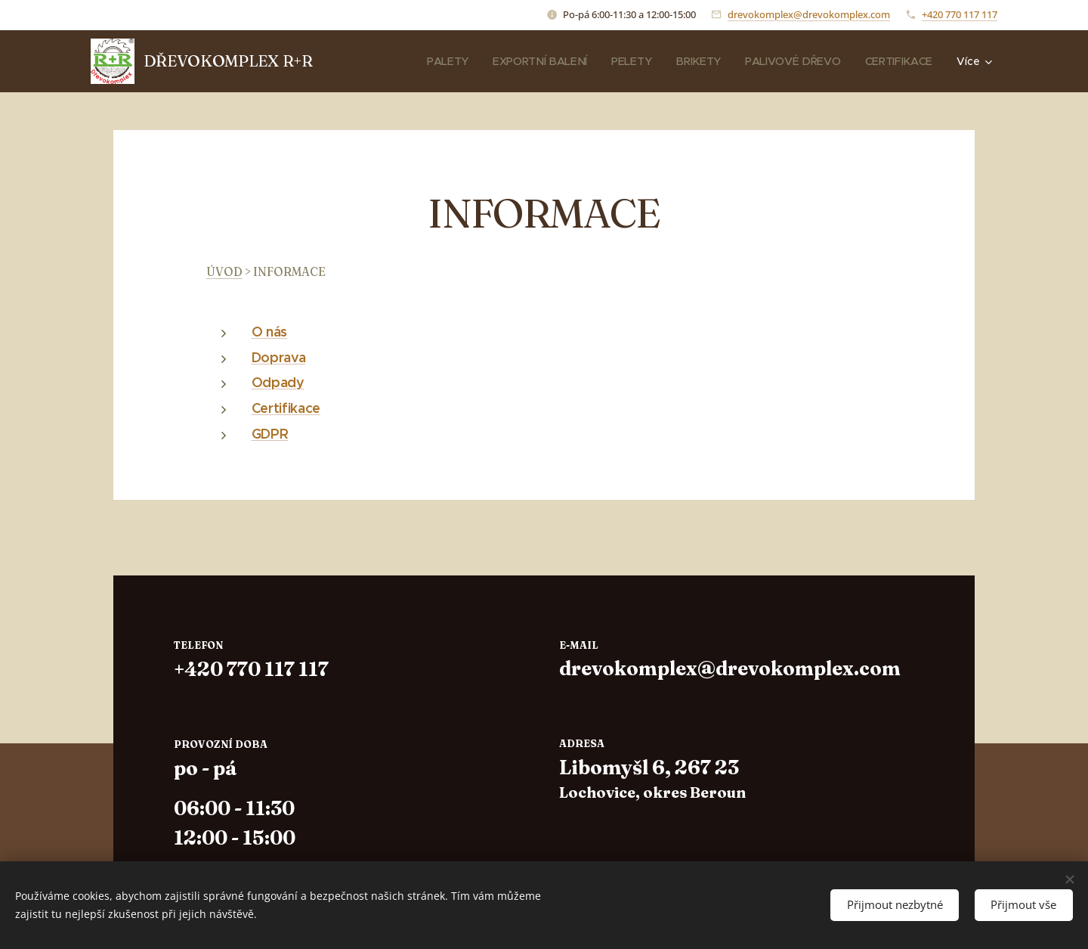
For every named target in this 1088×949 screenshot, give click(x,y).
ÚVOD (224, 272)
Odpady (278, 382)
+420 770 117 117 (959, 14)
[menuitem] (382, 61)
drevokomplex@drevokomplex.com (809, 14)
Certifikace (286, 408)
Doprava (279, 357)
